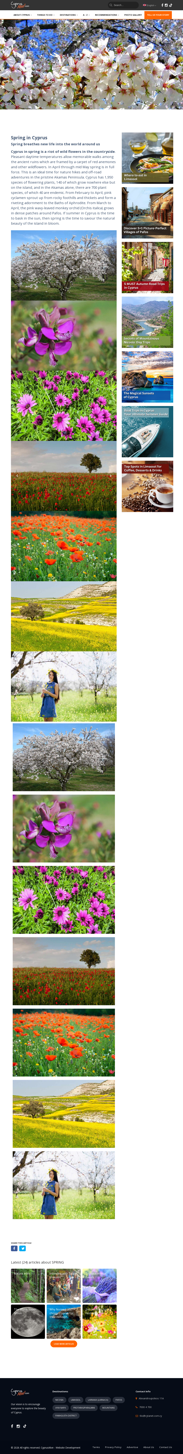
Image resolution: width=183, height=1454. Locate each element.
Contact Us (165, 1447)
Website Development (68, 1447)
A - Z (86, 15)
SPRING (58, 1262)
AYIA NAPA (60, 1407)
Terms (96, 1447)
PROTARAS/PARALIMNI (84, 1407)
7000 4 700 (145, 1407)
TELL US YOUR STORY (158, 15)
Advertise (132, 1447)
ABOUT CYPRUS (23, 15)
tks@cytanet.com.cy (151, 1415)
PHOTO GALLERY (133, 15)
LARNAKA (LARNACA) (98, 1399)
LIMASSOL (75, 1399)
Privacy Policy (113, 1447)
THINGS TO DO (46, 15)
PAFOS (119, 1399)
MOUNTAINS (108, 1407)
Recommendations (107, 15)
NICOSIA (59, 1399)
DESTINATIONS (69, 15)
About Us (148, 1447)
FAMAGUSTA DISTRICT (66, 1415)
